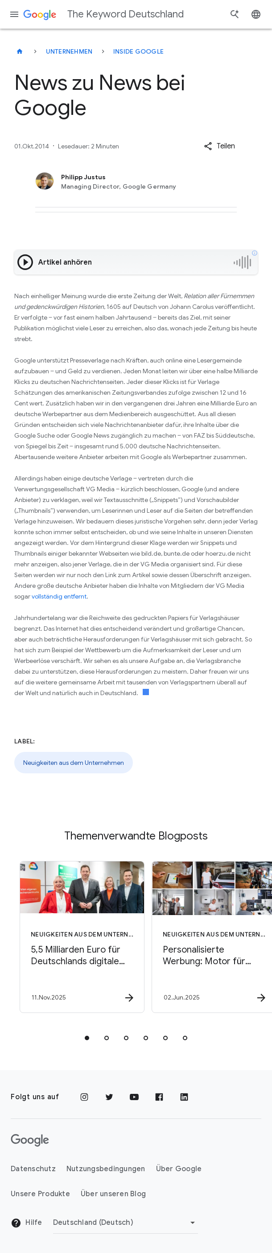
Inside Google (138, 51)
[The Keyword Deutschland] (19, 51)
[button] (219, 146)
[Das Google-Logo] (30, 1140)
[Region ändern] (125, 1222)
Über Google (179, 1168)
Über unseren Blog (113, 1194)
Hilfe (26, 1223)
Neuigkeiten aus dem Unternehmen (73, 763)
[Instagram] (84, 1097)
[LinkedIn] (184, 1097)
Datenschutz (33, 1168)
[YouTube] (134, 1097)
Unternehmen (69, 51)
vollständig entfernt (59, 596)
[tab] (87, 1038)
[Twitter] (109, 1097)
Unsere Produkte (40, 1194)
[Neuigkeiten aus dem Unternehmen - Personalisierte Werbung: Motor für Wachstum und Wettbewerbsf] (201, 937)
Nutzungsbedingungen (105, 1168)
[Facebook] (159, 1097)
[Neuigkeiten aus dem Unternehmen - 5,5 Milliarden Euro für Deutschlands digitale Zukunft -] (69, 937)
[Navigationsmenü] (14, 14)
